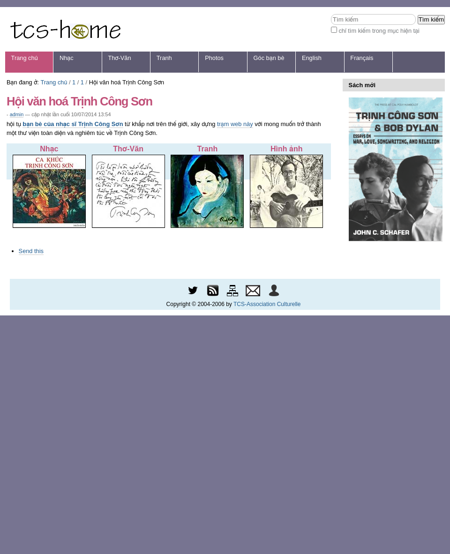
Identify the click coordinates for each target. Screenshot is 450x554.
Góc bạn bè (269, 57)
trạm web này (235, 123)
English (312, 57)
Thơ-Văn (119, 57)
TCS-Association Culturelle (266, 304)
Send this (31, 251)
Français (361, 57)
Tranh (164, 57)
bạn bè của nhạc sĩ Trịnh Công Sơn (72, 123)
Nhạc (67, 57)
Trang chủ (24, 57)
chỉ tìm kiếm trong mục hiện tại (379, 30)
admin (17, 114)
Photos (214, 57)
